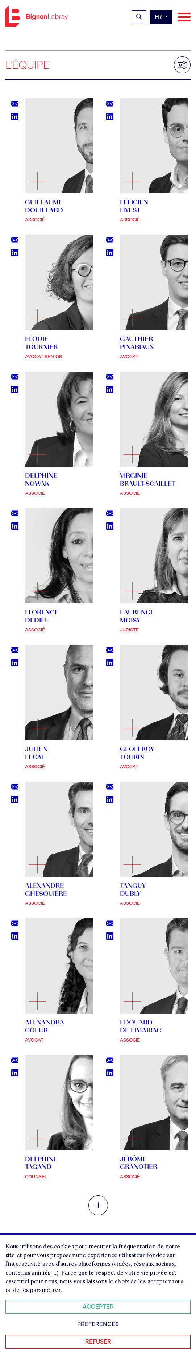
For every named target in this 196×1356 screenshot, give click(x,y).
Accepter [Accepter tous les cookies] (98, 1306)
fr (159, 16)
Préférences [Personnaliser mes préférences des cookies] (98, 1324)
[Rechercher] (139, 17)
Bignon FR (36, 16)
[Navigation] (184, 17)
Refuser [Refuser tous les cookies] (98, 1341)
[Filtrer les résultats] (182, 64)
